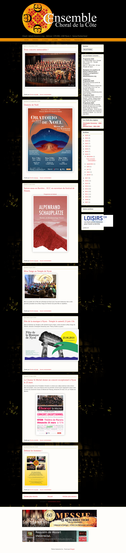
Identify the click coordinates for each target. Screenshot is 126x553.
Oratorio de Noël (31, 105)
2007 (86, 202)
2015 (86, 183)
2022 (86, 143)
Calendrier (35, 40)
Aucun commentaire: (46, 94)
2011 (86, 194)
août (88, 166)
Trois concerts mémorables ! (36, 49)
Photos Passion (66, 40)
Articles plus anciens (70, 496)
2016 (86, 181)
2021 (86, 146)
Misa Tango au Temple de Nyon (37, 271)
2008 (86, 199)
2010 (86, 197)
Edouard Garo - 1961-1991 (91, 126)
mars (88, 172)
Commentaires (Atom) (54, 501)
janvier (89, 174)
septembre (90, 164)
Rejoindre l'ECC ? (79, 40)
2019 (86, 151)
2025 (86, 135)
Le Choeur (45, 40)
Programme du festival (50, 194)
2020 (86, 149)
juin (88, 169)
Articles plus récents (31, 496)
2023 (86, 141)
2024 (86, 138)
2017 (86, 178)
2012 (86, 191)
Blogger (72, 549)
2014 (86, 186)
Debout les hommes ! (33, 450)
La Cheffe (55, 40)
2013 (86, 189)
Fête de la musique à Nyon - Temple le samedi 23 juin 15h (49, 321)
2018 (86, 154)
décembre (90, 156)
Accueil (26, 40)
